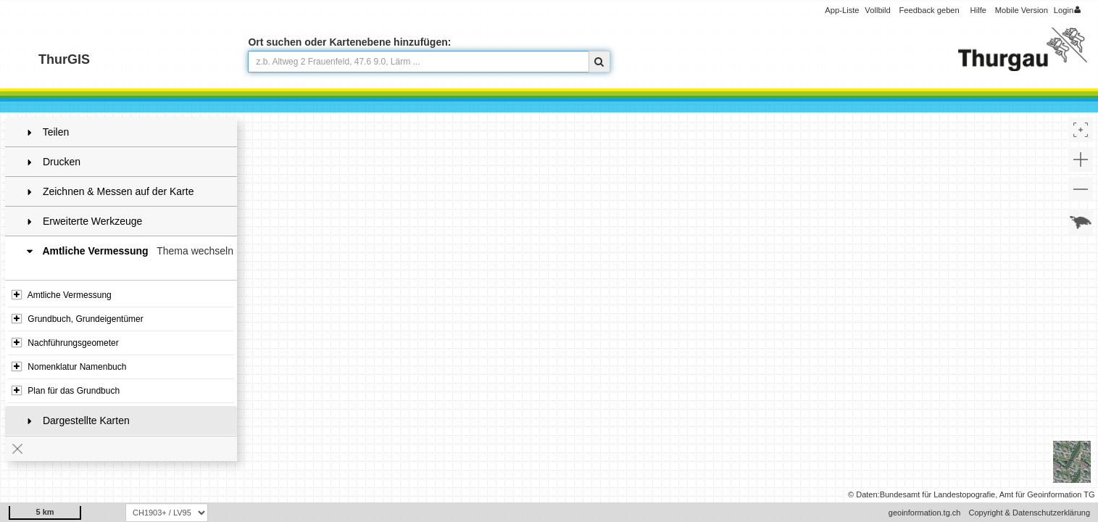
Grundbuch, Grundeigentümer (78, 319)
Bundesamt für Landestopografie (938, 494)
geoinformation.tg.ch (925, 512)
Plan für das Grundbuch (66, 391)
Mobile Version (1021, 10)
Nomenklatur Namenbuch (69, 367)
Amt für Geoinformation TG (1047, 494)
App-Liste (842, 10)
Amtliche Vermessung (62, 295)
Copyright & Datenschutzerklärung (1029, 512)
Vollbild (877, 10)
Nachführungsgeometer (65, 343)
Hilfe (978, 10)
